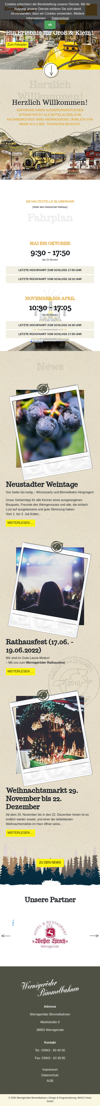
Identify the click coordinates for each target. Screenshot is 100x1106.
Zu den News (50, 862)
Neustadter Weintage (42, 484)
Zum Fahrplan (17, 44)
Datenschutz (60, 18)
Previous (6, 936)
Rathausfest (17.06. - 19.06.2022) (39, 645)
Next (94, 936)
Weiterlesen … (21, 523)
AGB (50, 1080)
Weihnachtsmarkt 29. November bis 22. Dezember (42, 798)
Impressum (50, 1069)
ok (50, 24)
